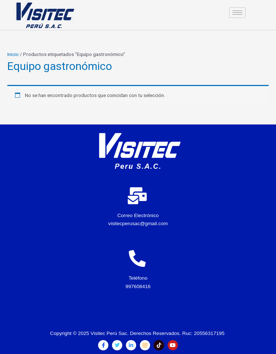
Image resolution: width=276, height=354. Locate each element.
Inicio (13, 54)
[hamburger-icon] (237, 12)
